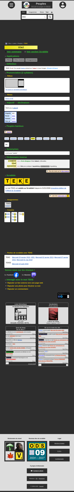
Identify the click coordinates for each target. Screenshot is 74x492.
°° (11, 360)
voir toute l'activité (31, 365)
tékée (13, 118)
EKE (7, 214)
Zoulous (59, 138)
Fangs (7, 138)
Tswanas (46, 138)
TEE (14, 214)
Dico (10, 43)
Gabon (35, 68)
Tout (31, 338)
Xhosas (53, 138)
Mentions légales (59, 444)
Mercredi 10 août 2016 (20, 265)
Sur (11, 276)
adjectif (15, 108)
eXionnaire (41, 356)
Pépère (40, 331)
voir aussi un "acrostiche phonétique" (16, 89)
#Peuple (52, 68)
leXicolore (8, 358)
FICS (14, 345)
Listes (14, 43)
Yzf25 (40, 346)
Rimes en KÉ (9, 98)
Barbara (20, 341)
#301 (33, 258)
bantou (23, 68)
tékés (13, 116)
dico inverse (65, 171)
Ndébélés (13, 138)
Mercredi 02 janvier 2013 (44, 258)
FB (36, 479)
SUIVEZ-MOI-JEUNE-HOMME (17, 349)
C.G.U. (59, 452)
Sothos (27, 138)
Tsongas (39, 138)
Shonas (20, 138)
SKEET (8, 206)
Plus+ (33, 334)
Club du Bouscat (43, 335)
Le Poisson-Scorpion (60, 356)
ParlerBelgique (25, 161)
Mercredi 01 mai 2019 (24, 261)
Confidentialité (59, 460)
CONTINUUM (19, 333)
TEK (21, 214)
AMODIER (12, 337)
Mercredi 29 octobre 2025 (57, 331)
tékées (14, 121)
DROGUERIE (9, 354)
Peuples (20, 43)
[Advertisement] (37, 30)
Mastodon (42, 479)
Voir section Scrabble (36, 51)
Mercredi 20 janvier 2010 (21, 258)
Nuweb (41, 487)
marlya (40, 360)
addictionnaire (9, 353)
